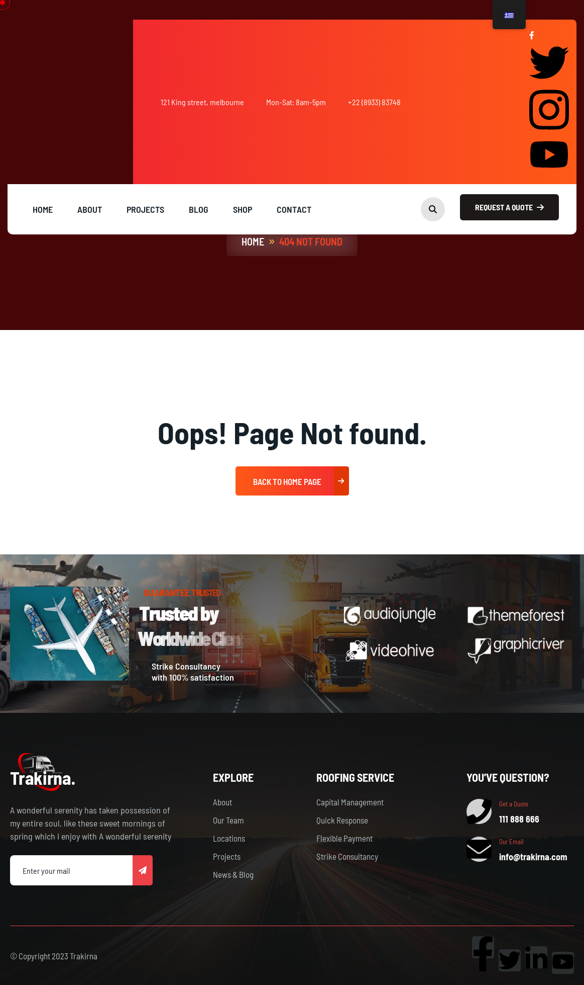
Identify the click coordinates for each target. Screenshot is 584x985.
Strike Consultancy (347, 856)
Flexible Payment (344, 838)
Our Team (228, 820)
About (222, 802)
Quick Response (342, 820)
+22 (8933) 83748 (374, 102)
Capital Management (350, 802)
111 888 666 (519, 819)
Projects (227, 856)
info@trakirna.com (533, 856)
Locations (229, 838)
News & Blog (233, 874)
